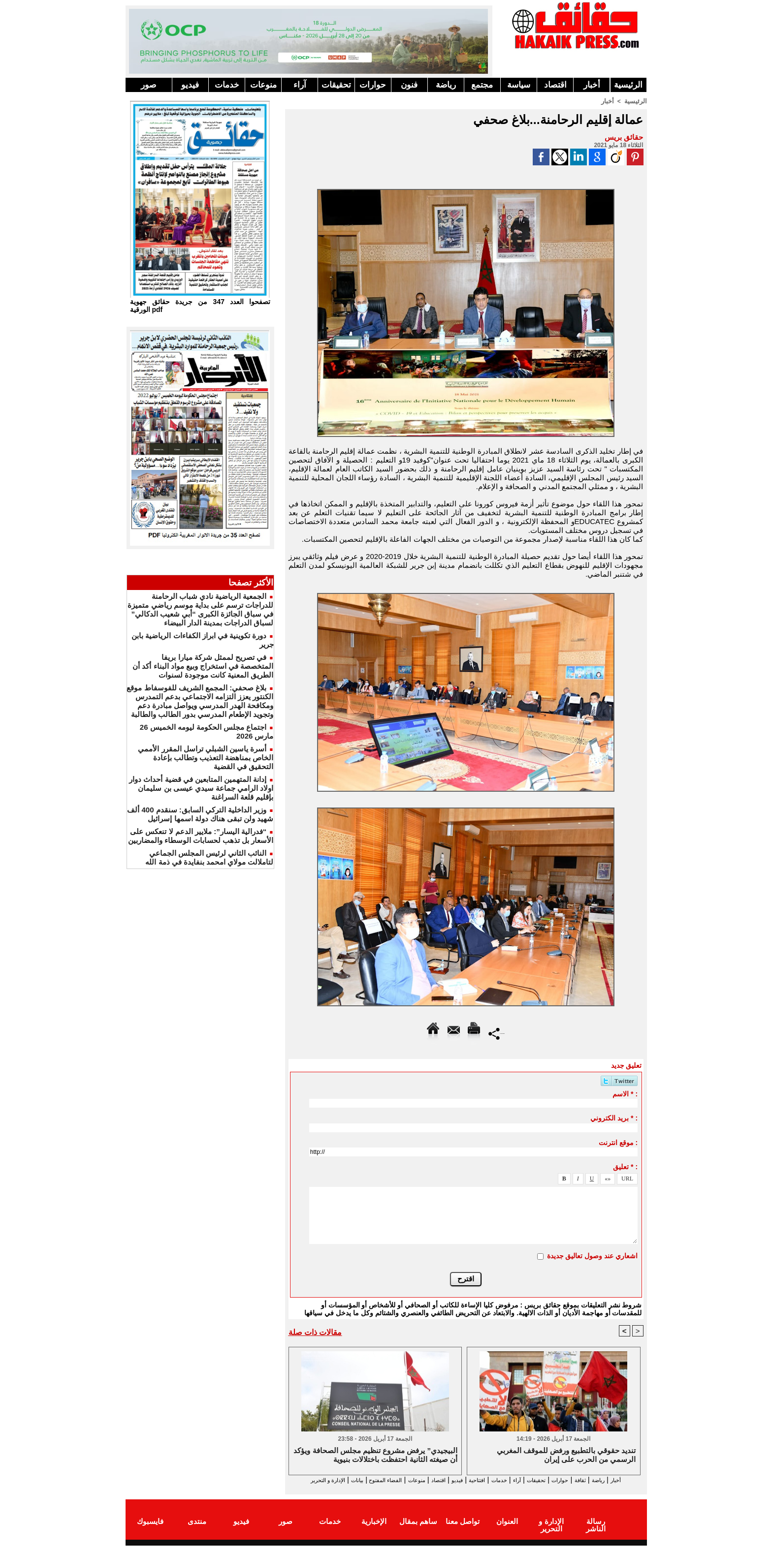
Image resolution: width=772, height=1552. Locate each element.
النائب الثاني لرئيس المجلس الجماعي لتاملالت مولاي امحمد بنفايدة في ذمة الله (209, 857)
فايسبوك (150, 1529)
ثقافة (589, 1480)
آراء (299, 85)
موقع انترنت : (618, 1142)
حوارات (372, 85)
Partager (496, 1032)
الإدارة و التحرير (464, 1489)
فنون (409, 85)
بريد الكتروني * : (614, 1117)
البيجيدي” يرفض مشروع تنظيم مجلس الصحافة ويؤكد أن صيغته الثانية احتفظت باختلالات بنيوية (375, 1455)
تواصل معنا (463, 1529)
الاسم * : (625, 1093)
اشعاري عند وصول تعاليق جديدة (592, 1255)
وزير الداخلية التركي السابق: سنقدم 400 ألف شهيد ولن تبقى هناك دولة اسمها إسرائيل (200, 814)
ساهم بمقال (418, 1529)
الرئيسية (628, 85)
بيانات (299, 1480)
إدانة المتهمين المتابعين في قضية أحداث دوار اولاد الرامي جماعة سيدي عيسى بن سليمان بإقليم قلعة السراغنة (201, 788)
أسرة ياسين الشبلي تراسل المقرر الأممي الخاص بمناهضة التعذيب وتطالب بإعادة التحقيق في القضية (205, 758)
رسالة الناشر (595, 1529)
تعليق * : (625, 1166)
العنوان (507, 1529)
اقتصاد (555, 85)
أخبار (591, 85)
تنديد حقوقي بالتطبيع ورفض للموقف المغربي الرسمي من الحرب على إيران (566, 1455)
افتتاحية (457, 1480)
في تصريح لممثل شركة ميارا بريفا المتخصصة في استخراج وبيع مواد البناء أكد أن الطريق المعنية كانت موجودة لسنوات (202, 666)
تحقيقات (336, 85)
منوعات (263, 85)
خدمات (227, 85)
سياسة (518, 85)
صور (148, 85)
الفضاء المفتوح (336, 1480)
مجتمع (482, 85)
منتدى (197, 1529)
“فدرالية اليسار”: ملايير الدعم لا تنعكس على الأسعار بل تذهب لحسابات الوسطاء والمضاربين (201, 835)
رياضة (446, 85)
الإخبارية (373, 1529)
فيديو (190, 85)
